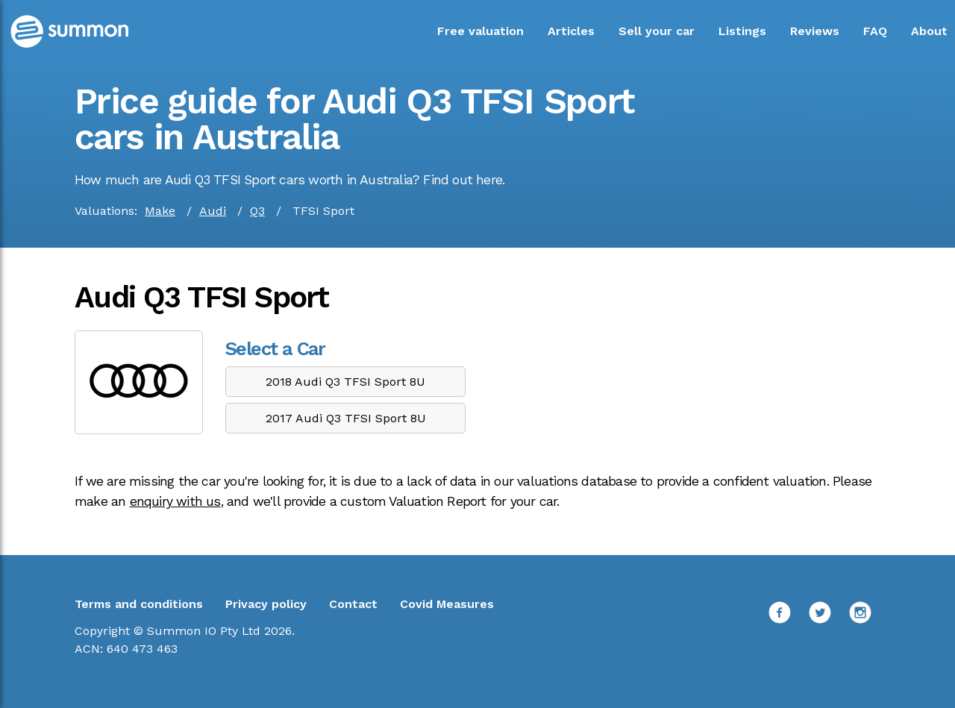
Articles (571, 31)
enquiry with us (175, 501)
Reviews (814, 31)
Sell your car (657, 31)
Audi (212, 211)
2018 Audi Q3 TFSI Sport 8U (345, 382)
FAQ (875, 31)
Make (160, 211)
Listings (742, 31)
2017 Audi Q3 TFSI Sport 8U (346, 418)
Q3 (257, 211)
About (929, 31)
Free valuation (480, 31)
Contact (353, 604)
